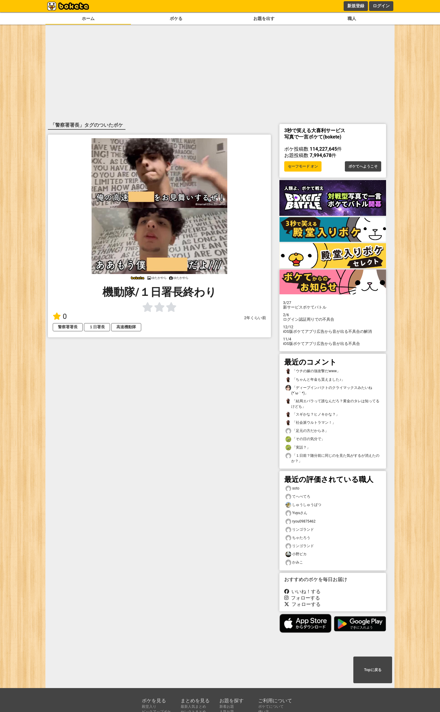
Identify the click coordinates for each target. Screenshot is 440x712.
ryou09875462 (300, 521)
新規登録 (355, 5)
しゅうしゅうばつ (303, 505)
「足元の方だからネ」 (306, 431)
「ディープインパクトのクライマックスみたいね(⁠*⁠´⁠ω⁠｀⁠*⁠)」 (328, 390)
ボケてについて (271, 706)
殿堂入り (149, 706)
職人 (352, 18)
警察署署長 (68, 327)
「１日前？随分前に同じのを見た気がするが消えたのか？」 (332, 458)
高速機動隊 (126, 327)
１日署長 (97, 327)
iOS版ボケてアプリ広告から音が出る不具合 (332, 341)
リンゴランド (299, 530)
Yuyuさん (296, 513)
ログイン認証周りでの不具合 (332, 317)
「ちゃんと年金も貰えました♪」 (315, 380)
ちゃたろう (297, 538)
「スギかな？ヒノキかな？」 (312, 414)
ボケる (176, 18)
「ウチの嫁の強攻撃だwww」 (312, 371)
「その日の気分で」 (305, 439)
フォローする (302, 598)
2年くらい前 (255, 318)
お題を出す (264, 18)
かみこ (294, 562)
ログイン (381, 5)
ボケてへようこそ (363, 166)
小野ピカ (296, 554)
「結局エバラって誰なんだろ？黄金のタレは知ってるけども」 (332, 403)
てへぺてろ (297, 497)
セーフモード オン (303, 166)
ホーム (88, 18)
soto (292, 488)
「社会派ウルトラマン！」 (310, 423)
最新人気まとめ (193, 706)
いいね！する (302, 591)
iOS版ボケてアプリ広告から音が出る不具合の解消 (332, 329)
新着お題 (226, 706)
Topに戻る (372, 670)
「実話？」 (297, 447)
